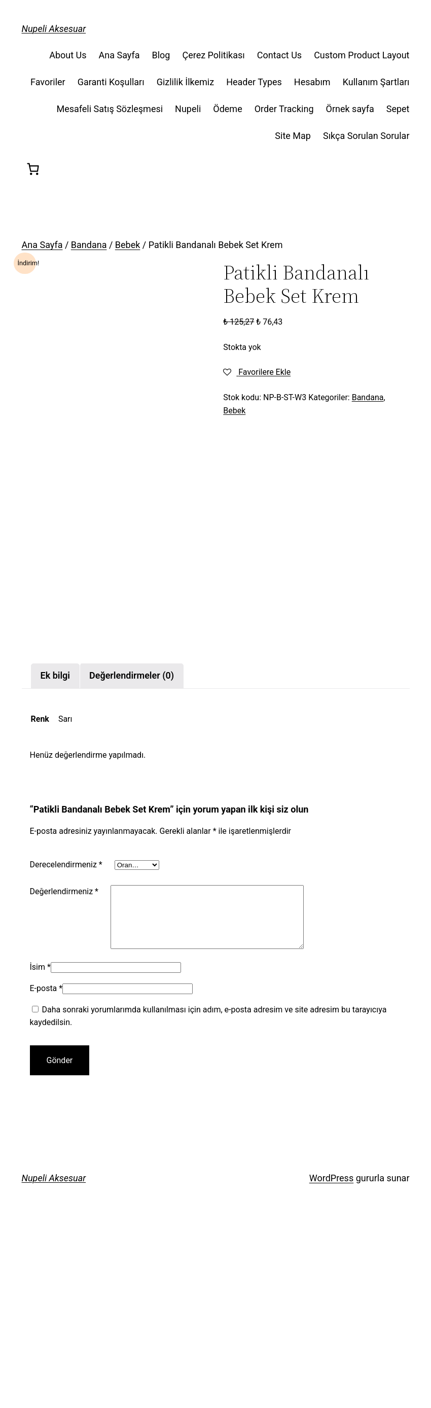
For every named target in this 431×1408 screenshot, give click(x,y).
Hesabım (312, 82)
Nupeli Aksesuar (54, 28)
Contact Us (279, 55)
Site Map (293, 135)
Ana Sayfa (119, 55)
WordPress (331, 1367)
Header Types (254, 82)
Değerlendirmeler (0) (131, 853)
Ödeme (227, 108)
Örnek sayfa (350, 108)
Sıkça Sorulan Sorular (366, 135)
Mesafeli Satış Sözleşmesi (109, 108)
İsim (40, 1156)
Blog (161, 55)
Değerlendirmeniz (64, 1068)
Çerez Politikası (213, 55)
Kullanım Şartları (376, 82)
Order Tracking (284, 108)
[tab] (55, 853)
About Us (67, 55)
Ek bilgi (55, 853)
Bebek (127, 244)
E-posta (46, 1178)
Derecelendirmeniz (66, 1042)
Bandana (89, 244)
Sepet (398, 108)
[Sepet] (33, 169)
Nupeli (188, 108)
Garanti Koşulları (111, 82)
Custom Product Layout (361, 55)
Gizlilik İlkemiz (185, 82)
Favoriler (47, 82)
